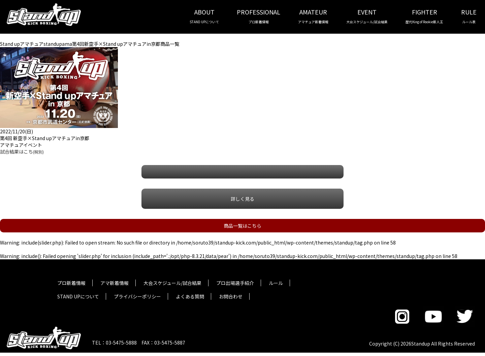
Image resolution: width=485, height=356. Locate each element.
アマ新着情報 (114, 283)
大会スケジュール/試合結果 (172, 283)
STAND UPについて (78, 296)
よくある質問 (190, 296)
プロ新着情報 (71, 283)
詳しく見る (242, 198)
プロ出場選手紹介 (235, 283)
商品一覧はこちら (242, 225)
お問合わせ (231, 296)
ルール (276, 283)
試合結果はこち (22, 151)
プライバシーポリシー (137, 296)
